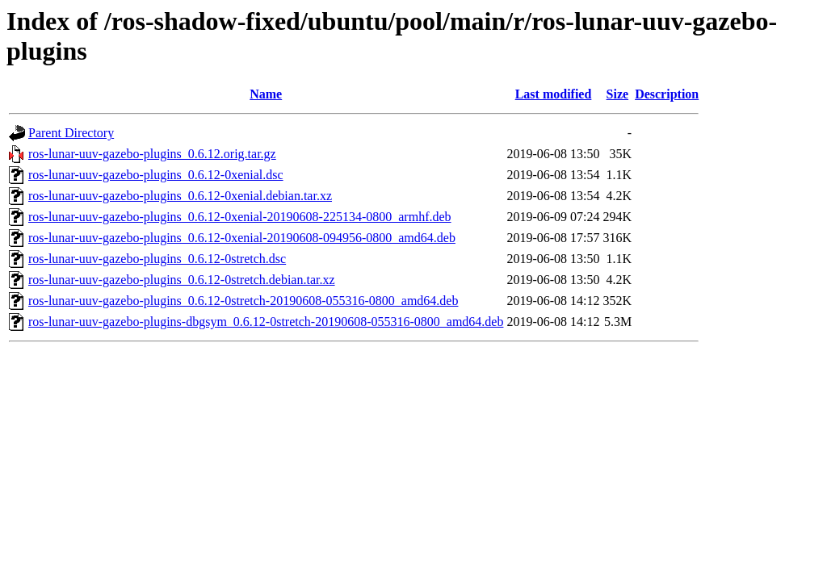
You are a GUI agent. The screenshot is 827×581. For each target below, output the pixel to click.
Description (667, 94)
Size (618, 94)
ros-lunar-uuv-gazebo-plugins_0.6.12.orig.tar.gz (152, 154)
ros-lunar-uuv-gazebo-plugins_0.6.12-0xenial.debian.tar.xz (180, 196)
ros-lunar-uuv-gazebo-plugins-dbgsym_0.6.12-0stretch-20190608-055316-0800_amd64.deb (265, 321)
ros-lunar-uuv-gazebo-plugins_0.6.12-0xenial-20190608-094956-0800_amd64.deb (241, 238)
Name (266, 94)
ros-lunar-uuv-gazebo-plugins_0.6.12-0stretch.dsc (157, 258)
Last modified (553, 94)
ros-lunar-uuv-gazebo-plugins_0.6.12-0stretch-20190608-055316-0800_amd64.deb (243, 300)
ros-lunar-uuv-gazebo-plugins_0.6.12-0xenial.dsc (155, 175)
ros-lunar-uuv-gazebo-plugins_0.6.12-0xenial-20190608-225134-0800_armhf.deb (239, 217)
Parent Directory (71, 133)
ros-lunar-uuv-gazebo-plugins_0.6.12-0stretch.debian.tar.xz (181, 279)
